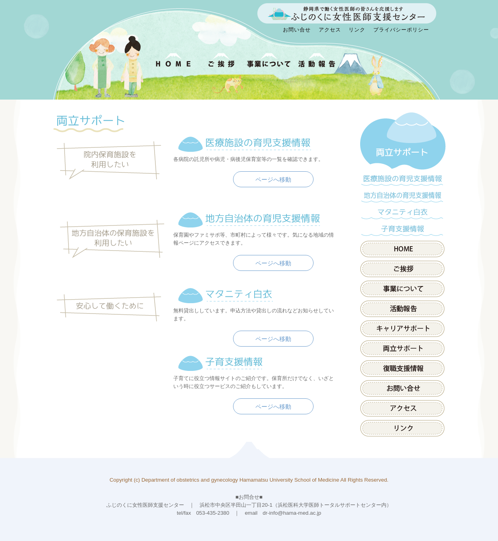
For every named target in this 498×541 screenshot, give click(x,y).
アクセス (330, 30)
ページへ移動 (273, 179)
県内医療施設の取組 (402, 368)
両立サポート (402, 141)
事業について (402, 289)
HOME (402, 249)
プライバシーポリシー (401, 30)
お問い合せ (297, 30)
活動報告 (402, 309)
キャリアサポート (402, 329)
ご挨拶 (402, 269)
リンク (357, 30)
